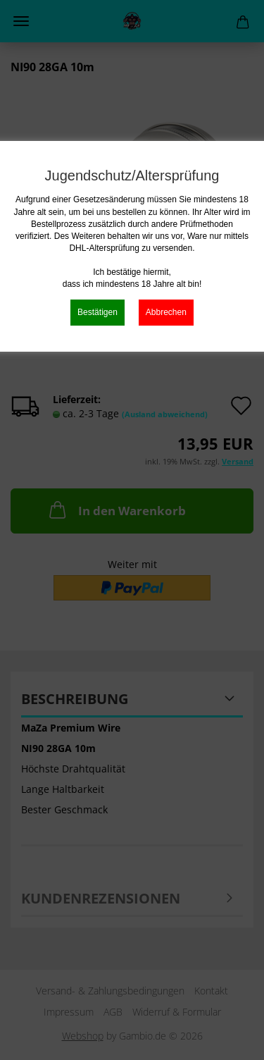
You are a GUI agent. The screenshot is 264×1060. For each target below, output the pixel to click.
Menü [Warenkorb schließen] (21, 21)
